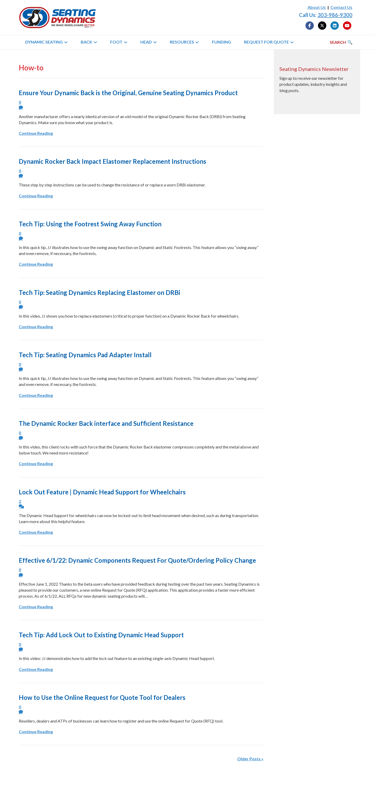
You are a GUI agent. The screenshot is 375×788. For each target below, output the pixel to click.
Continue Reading (36, 133)
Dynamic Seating (44, 41)
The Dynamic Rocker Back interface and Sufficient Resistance (106, 423)
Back (86, 41)
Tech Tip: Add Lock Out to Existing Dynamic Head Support (101, 635)
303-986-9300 (334, 15)
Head (146, 41)
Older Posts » (250, 758)
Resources (182, 41)
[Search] (341, 42)
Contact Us (341, 7)
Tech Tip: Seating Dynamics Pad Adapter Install (85, 355)
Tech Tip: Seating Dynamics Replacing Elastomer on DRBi (99, 292)
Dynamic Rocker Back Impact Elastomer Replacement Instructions (112, 161)
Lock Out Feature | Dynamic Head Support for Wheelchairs (102, 492)
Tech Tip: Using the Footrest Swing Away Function (90, 224)
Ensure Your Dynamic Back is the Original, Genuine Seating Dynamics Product (128, 92)
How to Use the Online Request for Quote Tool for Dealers (102, 697)
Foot (116, 41)
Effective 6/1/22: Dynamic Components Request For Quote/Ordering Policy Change (137, 560)
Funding (221, 41)
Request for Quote (266, 41)
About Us (317, 7)
